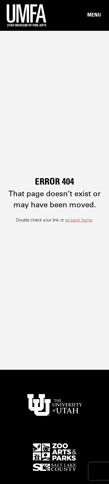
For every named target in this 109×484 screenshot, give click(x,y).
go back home (78, 220)
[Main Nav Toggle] (93, 15)
